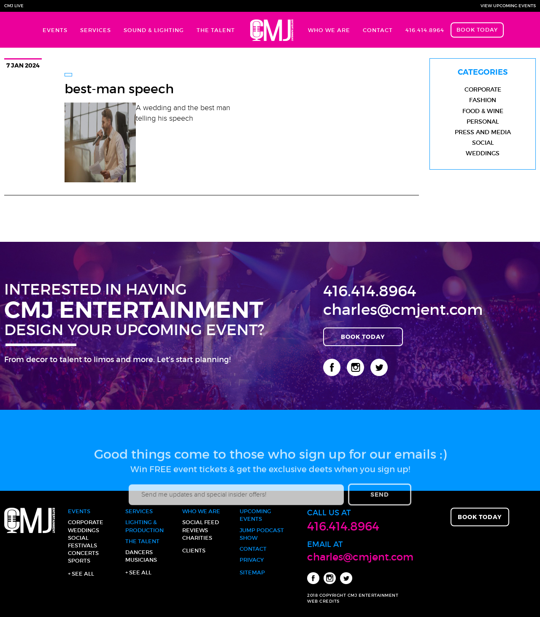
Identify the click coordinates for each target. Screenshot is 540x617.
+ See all (81, 573)
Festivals (82, 545)
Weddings (483, 153)
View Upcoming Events (508, 5)
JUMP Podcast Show (262, 534)
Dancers (139, 552)
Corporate (482, 89)
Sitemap (252, 572)
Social (483, 142)
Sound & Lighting (154, 30)
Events (55, 30)
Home (271, 30)
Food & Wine (482, 111)
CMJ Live (14, 5)
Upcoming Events (255, 515)
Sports (79, 560)
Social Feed (200, 522)
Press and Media (483, 132)
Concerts (83, 553)
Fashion (482, 100)
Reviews (195, 530)
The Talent (216, 30)
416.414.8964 (424, 30)
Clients (193, 550)
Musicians (141, 559)
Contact (378, 30)
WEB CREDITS (323, 601)
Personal (483, 121)
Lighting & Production (144, 526)
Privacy (252, 559)
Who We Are (329, 30)
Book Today (477, 29)
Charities (197, 537)
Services (95, 30)
